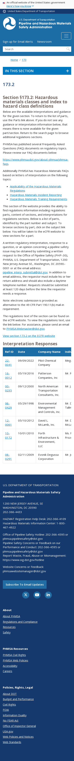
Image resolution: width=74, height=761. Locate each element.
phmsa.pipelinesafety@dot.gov (23, 538)
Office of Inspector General (19, 726)
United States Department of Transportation (31, 11)
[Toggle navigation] (66, 35)
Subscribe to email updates (25, 584)
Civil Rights (9, 704)
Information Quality (14, 715)
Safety (7, 632)
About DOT (10, 694)
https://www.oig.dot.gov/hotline (23, 560)
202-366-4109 (56, 519)
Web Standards (12, 742)
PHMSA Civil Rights (14, 655)
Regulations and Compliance (20, 621)
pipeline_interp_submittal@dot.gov (25, 272)
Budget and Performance (18, 699)
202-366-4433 (12, 512)
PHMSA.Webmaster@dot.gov (25, 328)
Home (14, 60)
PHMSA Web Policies (15, 660)
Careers (7, 671)
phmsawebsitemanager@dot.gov (24, 571)
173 (24, 60)
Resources (9, 627)
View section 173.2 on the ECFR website (29, 336)
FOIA (6, 710)
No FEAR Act (10, 720)
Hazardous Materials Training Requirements (38, 199)
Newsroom (44, 41)
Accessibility (10, 666)
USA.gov (8, 731)
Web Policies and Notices (18, 736)
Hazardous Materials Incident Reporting (36, 195)
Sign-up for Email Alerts (18, 41)
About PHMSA (11, 616)
